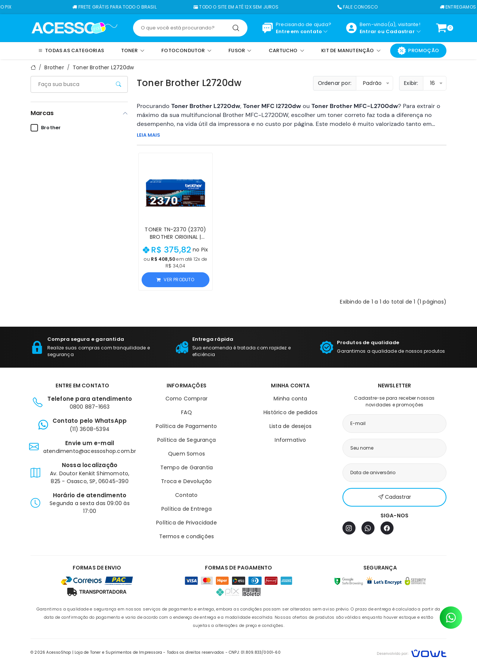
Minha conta (290, 398)
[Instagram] (349, 528)
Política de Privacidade (186, 522)
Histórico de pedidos (290, 412)
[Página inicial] (74, 27)
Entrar (368, 31)
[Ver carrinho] (441, 28)
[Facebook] (387, 528)
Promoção (418, 51)
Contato (186, 495)
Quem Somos (186, 453)
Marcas (42, 113)
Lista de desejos (290, 426)
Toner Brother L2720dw (103, 67)
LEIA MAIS (148, 135)
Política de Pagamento (186, 426)
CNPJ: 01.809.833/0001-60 (255, 652)
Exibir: (411, 83)
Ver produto (175, 279)
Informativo (290, 440)
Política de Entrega (186, 509)
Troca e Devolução (186, 481)
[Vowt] (411, 652)
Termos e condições (186, 536)
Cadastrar (400, 31)
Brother (54, 67)
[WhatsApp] (368, 528)
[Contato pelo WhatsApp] (451, 617)
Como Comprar (186, 398)
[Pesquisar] (236, 28)
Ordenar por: (334, 83)
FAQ (186, 412)
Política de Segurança (186, 440)
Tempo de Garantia (186, 467)
